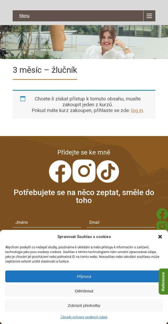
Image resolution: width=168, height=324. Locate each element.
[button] (160, 236)
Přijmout (84, 276)
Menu (24, 15)
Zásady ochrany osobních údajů (84, 317)
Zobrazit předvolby (84, 305)
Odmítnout (84, 291)
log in (137, 110)
